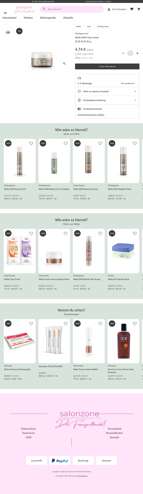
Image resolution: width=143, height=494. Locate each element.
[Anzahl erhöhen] (137, 53)
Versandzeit (114, 428)
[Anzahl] (130, 53)
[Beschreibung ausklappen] (107, 100)
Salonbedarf (9, 17)
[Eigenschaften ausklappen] (107, 91)
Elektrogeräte (48, 17)
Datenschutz (28, 428)
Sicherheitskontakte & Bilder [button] (91, 114)
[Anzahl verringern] (123, 53)
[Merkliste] (132, 9)
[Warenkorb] (139, 9)
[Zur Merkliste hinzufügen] (31, 143)
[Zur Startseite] (24, 14)
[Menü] (5, 13)
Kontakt (114, 437)
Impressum (28, 432)
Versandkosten (114, 432)
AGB (28, 437)
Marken (28, 17)
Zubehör (68, 17)
